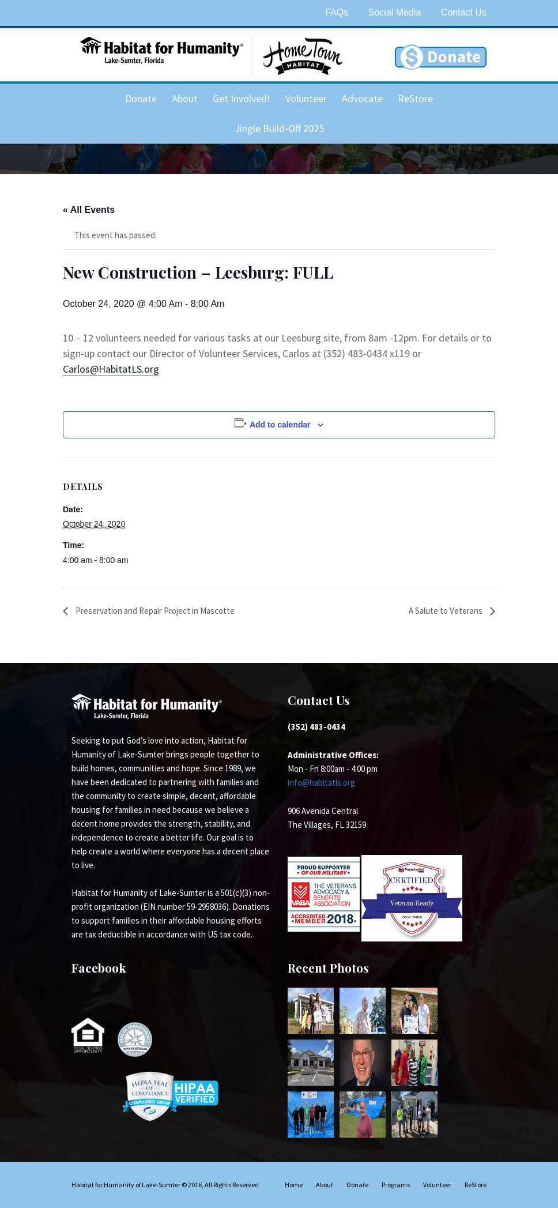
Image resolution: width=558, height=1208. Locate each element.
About (185, 98)
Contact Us (464, 12)
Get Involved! (241, 98)
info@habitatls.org (321, 782)
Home (294, 1184)
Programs (396, 1184)
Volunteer (306, 98)
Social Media (394, 12)
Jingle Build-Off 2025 (279, 128)
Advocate (362, 98)
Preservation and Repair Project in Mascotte (154, 610)
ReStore (415, 98)
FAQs (336, 12)
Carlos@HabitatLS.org (111, 369)
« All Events (89, 210)
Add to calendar (280, 424)
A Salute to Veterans (446, 610)
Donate (141, 98)
